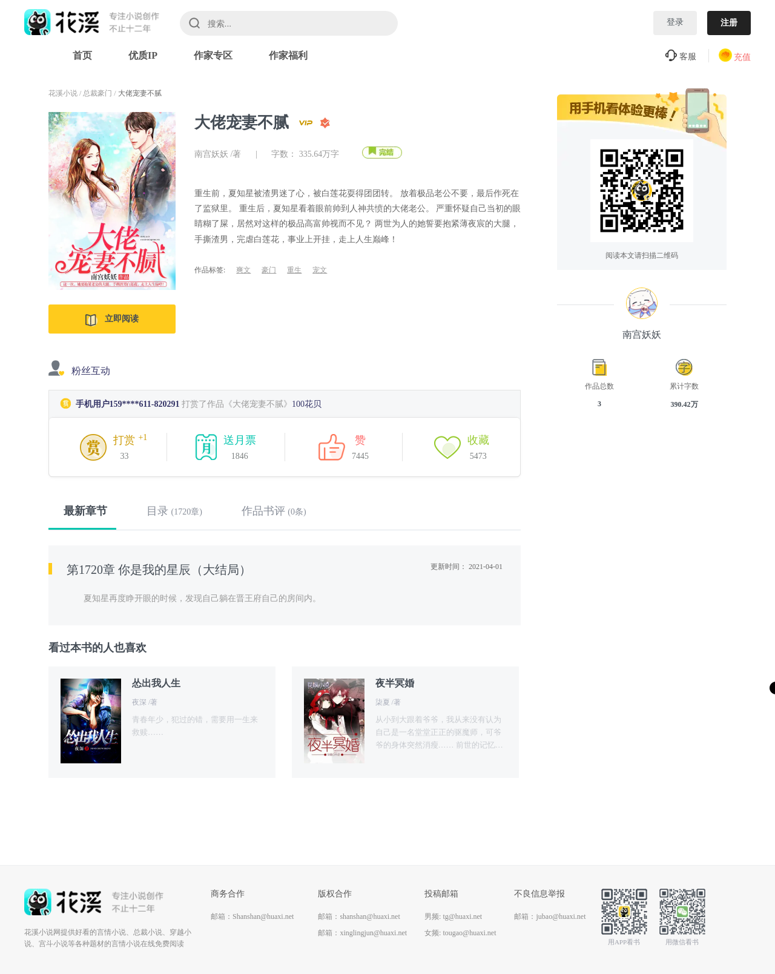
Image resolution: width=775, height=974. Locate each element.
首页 (82, 55)
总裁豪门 (97, 93)
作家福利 (288, 55)
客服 (680, 56)
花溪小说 (63, 93)
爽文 (243, 270)
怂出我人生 (156, 683)
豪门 (269, 270)
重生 (294, 270)
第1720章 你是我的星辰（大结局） (159, 569)
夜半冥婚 (394, 683)
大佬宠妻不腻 (140, 93)
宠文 (319, 270)
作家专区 (213, 55)
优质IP (142, 55)
